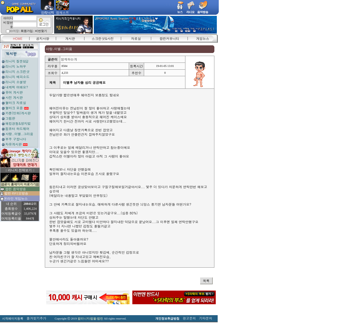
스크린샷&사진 (103, 38)
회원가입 (27, 30)
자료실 (136, 38)
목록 (206, 280)
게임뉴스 (202, 38)
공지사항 (42, 38)
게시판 (70, 38)
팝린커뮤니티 (169, 38)
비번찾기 (41, 30)
